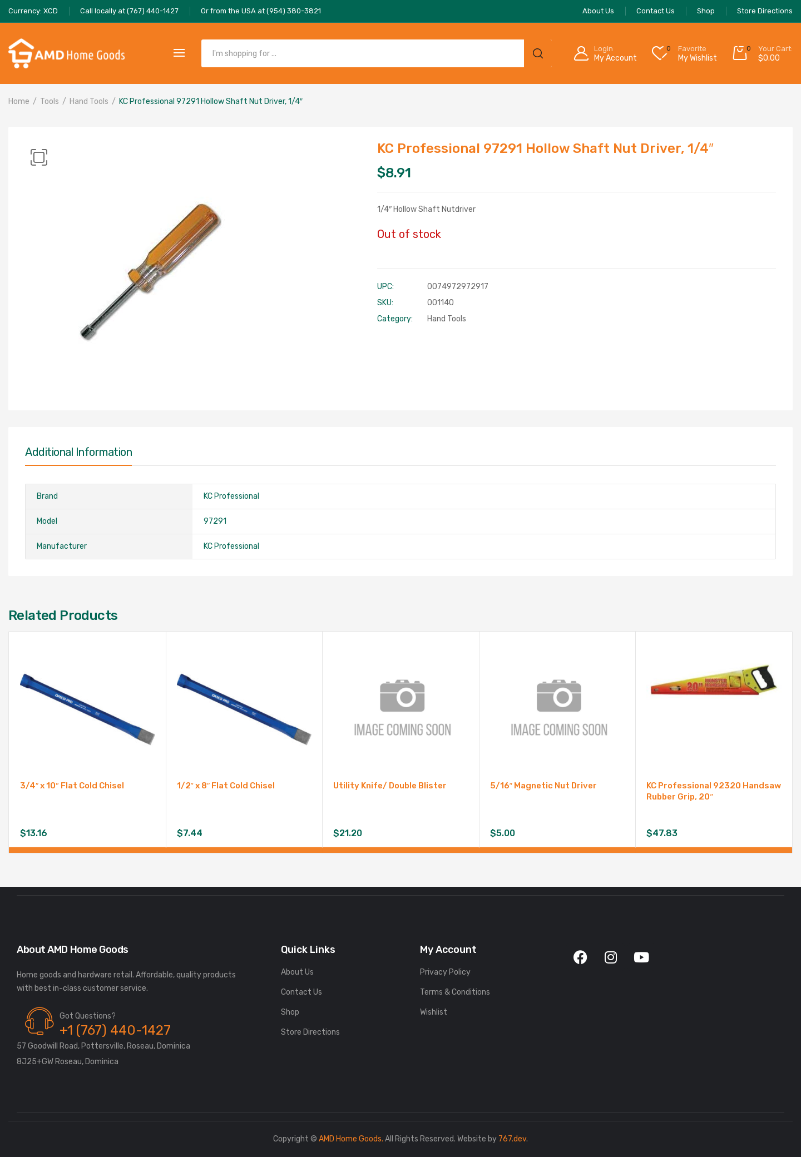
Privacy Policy (445, 972)
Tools (49, 101)
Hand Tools (89, 101)
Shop (290, 1012)
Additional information (78, 452)
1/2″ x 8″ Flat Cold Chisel (226, 786)
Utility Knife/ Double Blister (390, 786)
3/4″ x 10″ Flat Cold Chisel (72, 786)
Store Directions (310, 1032)
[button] (39, 157)
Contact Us (301, 992)
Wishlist (433, 1012)
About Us (297, 972)
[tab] (78, 455)
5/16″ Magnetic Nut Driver (543, 786)
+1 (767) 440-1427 (115, 1030)
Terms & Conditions (455, 992)
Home (18, 101)
